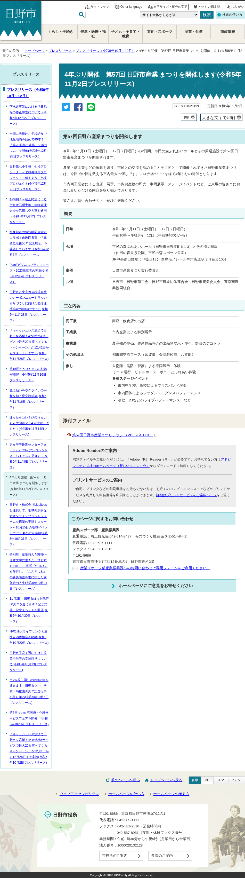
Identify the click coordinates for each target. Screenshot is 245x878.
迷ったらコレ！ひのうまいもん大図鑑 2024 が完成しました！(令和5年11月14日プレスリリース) (29, 426)
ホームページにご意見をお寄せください (156, 585)
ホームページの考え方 (171, 794)
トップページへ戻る (166, 780)
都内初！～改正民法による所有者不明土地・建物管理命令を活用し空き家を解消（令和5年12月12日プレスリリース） (28, 210)
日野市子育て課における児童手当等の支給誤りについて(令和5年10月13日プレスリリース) (28, 661)
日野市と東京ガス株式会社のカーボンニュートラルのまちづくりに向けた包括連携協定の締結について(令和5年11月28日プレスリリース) (29, 306)
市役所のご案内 (114, 856)
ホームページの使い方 (126, 794)
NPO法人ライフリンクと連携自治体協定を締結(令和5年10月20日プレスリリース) (29, 637)
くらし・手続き (60, 32)
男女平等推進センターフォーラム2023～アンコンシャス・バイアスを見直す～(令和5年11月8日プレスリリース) (29, 456)
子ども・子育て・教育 (125, 34)
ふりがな (238, 6)
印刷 (186, 117)
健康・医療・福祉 (93, 34)
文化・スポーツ (159, 32)
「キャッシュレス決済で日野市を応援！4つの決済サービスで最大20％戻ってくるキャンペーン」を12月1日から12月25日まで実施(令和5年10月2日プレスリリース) (29, 748)
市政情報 (228, 32)
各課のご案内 (162, 856)
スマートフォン (229, 780)
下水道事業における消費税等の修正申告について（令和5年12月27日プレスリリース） (28, 115)
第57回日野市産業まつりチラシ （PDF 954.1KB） (114, 435)
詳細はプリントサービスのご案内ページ (186, 495)
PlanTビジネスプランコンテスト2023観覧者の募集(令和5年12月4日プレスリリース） (29, 273)
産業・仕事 (194, 32)
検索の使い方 (232, 15)
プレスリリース (60, 51)
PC (207, 780)
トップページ (35, 51)
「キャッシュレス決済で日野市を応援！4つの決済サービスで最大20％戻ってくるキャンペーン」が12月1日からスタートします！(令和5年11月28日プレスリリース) (29, 345)
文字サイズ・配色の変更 (170, 6)
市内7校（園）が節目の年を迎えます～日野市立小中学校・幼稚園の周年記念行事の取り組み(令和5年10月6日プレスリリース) (29, 691)
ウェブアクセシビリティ (79, 794)
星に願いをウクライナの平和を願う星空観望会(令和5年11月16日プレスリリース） (28, 399)
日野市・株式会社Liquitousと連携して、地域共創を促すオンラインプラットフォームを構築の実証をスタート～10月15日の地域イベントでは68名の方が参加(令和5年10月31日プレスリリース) (29, 524)
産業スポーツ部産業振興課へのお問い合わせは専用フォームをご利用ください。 (145, 568)
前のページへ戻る (125, 780)
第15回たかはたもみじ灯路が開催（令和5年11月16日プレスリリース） (28, 374)
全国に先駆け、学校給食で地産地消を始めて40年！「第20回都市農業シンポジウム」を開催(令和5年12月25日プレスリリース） (28, 145)
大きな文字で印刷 (218, 117)
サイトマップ (100, 6)
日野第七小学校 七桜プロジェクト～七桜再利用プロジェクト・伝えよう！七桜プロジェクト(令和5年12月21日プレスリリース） (28, 178)
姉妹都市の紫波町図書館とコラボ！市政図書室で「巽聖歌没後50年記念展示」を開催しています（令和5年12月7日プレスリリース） (29, 243)
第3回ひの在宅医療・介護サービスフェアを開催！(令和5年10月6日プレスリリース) (29, 718)
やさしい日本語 (209, 6)
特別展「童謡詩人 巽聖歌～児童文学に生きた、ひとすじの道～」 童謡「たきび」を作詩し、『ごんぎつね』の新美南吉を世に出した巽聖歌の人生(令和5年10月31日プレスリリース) (28, 571)
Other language (131, 6)
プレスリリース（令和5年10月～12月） (105, 51)
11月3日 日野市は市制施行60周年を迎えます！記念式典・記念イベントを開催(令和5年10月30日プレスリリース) (29, 610)
